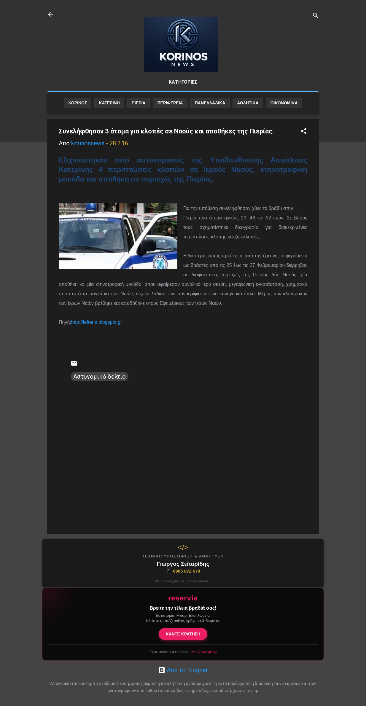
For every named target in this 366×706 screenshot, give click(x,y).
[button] (303, 132)
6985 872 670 (183, 571)
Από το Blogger (183, 670)
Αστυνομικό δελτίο (99, 376)
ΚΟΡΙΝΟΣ (77, 103)
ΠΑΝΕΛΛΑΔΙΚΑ (210, 103)
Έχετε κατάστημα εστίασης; (183, 652)
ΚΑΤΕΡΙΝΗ (109, 103)
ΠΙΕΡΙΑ (139, 103)
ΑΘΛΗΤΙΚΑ (247, 103)
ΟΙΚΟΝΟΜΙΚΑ (284, 103)
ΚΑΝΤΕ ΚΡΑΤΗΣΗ (183, 634)
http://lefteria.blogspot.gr (96, 322)
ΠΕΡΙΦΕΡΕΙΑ (170, 103)
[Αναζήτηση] (315, 16)
